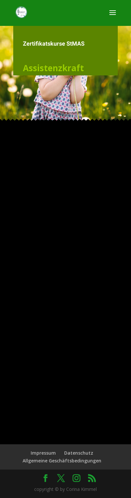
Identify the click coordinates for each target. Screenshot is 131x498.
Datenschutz (78, 453)
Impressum (43, 453)
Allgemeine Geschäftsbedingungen (62, 461)
